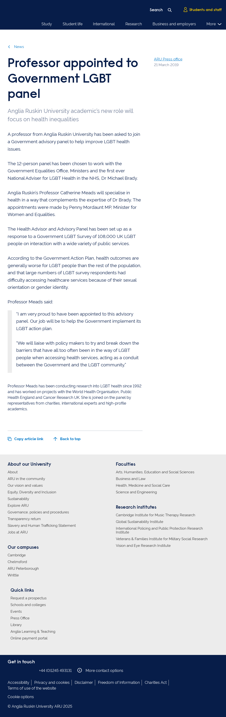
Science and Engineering (136, 492)
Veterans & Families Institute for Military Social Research (162, 539)
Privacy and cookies (52, 682)
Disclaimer (84, 682)
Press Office (20, 618)
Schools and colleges (28, 605)
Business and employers (174, 24)
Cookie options (21, 697)
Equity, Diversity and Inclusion (32, 492)
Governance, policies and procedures (38, 512)
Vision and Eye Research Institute (143, 545)
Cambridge (17, 555)
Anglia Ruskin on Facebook (11, 670)
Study (46, 24)
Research (133, 24)
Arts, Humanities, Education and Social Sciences (155, 472)
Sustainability (18, 499)
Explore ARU (18, 505)
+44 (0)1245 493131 (55, 670)
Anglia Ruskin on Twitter (25, 670)
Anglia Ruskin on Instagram (18, 670)
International (104, 24)
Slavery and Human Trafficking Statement (42, 525)
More (214, 24)
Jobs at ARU (18, 532)
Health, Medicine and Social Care (143, 485)
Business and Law (130, 479)
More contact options (100, 670)
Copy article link (25, 439)
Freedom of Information (119, 682)
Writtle (13, 575)
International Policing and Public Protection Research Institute (159, 530)
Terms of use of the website (32, 688)
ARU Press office (168, 59)
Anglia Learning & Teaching (32, 631)
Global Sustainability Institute (139, 522)
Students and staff (202, 10)
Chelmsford (17, 562)
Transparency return (24, 519)
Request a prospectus (28, 598)
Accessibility (18, 682)
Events (16, 611)
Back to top (67, 439)
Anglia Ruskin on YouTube (32, 670)
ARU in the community (26, 479)
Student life (72, 24)
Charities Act (156, 682)
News (16, 46)
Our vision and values (25, 485)
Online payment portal (28, 638)
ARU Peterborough (23, 568)
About (13, 472)
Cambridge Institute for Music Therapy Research (155, 515)
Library (16, 625)
